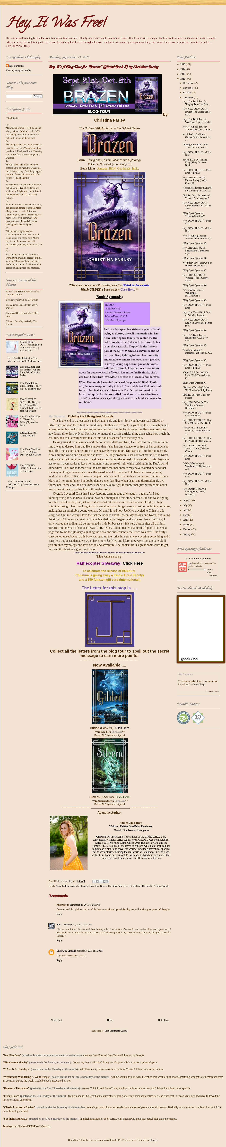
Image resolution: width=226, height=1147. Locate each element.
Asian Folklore (63, 886)
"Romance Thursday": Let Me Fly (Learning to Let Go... (197, 189)
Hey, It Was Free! (55, 24)
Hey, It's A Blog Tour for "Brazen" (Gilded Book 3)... (197, 237)
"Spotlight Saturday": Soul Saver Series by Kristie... (196, 146)
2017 (183, 69)
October (187, 92)
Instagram (143, 830)
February (187, 529)
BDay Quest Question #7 (194, 270)
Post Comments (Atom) (116, 1031)
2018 (183, 64)
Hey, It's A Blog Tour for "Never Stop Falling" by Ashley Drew (30, 420)
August (187, 500)
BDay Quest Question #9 (194, 243)
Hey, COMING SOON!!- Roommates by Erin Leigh (30, 468)
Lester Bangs (199, 684)
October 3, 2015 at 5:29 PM (90, 951)
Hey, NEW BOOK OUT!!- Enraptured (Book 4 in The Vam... (197, 206)
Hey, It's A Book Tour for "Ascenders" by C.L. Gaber (197, 120)
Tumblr (117, 830)
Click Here (133, 563)
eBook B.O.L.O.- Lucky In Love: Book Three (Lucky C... (196, 375)
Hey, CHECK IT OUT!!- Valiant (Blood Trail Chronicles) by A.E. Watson (31, 346)
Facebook (146, 826)
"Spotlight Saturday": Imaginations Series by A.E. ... (197, 353)
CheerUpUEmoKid (66, 951)
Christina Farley (115, 886)
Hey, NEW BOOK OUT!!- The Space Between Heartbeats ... (195, 405)
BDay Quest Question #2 (194, 360)
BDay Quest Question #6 (194, 285)
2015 (183, 79)
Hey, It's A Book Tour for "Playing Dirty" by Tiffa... (196, 103)
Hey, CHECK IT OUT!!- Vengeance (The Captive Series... (196, 278)
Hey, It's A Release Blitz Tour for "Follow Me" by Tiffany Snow (30, 386)
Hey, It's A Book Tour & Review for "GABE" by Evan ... (195, 338)
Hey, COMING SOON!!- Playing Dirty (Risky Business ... (195, 492)
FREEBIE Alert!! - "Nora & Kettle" (29, 434)
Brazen (103, 886)
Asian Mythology (79, 886)
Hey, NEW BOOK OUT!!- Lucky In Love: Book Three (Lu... (197, 323)
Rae (190, 563)
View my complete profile (18, 70)
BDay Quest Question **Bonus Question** (194, 214)
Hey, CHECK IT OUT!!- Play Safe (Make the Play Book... (197, 421)
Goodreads (129, 830)
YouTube (134, 826)
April (186, 520)
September (188, 97)
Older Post (163, 1020)
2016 (183, 74)
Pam (59, 924)
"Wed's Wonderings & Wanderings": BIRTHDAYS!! (193, 293)
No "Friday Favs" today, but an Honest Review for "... (197, 264)
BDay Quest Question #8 (194, 258)
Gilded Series (142, 886)
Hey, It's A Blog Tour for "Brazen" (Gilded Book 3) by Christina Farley (30, 371)
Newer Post (56, 1020)
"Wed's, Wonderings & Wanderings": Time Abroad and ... (197, 466)
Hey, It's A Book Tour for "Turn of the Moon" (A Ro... (197, 128)
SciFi (152, 886)
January (187, 534)
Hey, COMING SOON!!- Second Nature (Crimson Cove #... (196, 448)
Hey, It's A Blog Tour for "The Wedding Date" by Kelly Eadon (30, 452)
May (185, 515)
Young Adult (163, 886)
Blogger (153, 1140)
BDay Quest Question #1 (194, 383)
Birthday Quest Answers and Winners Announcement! (196, 197)
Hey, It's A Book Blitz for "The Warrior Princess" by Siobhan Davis (25, 359)
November (188, 88)
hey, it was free (16, 66)
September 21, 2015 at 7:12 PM (77, 924)
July (185, 505)
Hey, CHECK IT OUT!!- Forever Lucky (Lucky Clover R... (195, 180)
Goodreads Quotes (212, 691)
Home (110, 1020)
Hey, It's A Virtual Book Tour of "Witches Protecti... (196, 314)
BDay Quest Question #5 (194, 300)
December (188, 83)
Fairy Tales (130, 886)
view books (213, 576)
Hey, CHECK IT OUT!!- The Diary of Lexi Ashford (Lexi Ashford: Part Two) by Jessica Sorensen (30, 405)
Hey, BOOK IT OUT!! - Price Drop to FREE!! (197, 171)
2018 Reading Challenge (198, 558)
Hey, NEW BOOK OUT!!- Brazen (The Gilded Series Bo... (197, 112)
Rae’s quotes (185, 674)
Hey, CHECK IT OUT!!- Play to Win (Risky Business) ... (197, 439)
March (186, 524)
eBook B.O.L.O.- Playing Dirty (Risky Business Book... (195, 162)
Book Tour (94, 886)
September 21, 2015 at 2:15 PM (85, 905)
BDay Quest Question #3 (194, 345)
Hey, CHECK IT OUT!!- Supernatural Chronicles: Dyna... (196, 251)
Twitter (124, 826)
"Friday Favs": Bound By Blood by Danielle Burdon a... (196, 430)
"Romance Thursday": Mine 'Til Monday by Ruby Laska (197, 389)
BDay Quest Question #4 (194, 330)
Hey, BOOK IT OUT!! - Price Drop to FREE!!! (197, 366)
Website (113, 826)
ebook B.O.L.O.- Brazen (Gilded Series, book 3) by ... (196, 137)
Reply (59, 914)
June (185, 510)
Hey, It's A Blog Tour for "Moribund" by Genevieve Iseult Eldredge (22, 484)
